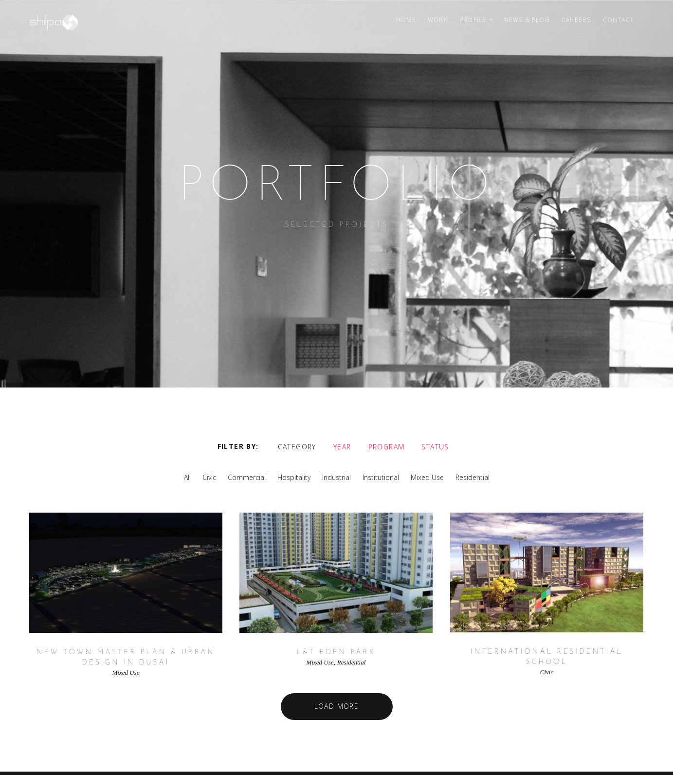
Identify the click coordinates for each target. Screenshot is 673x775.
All (187, 477)
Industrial (336, 477)
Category (297, 446)
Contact (618, 20)
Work (438, 20)
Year (342, 446)
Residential (472, 477)
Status (435, 446)
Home (406, 20)
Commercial (247, 477)
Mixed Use (427, 477)
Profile (472, 20)
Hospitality (293, 477)
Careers (576, 20)
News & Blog (527, 20)
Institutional (381, 477)
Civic (209, 477)
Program (386, 446)
